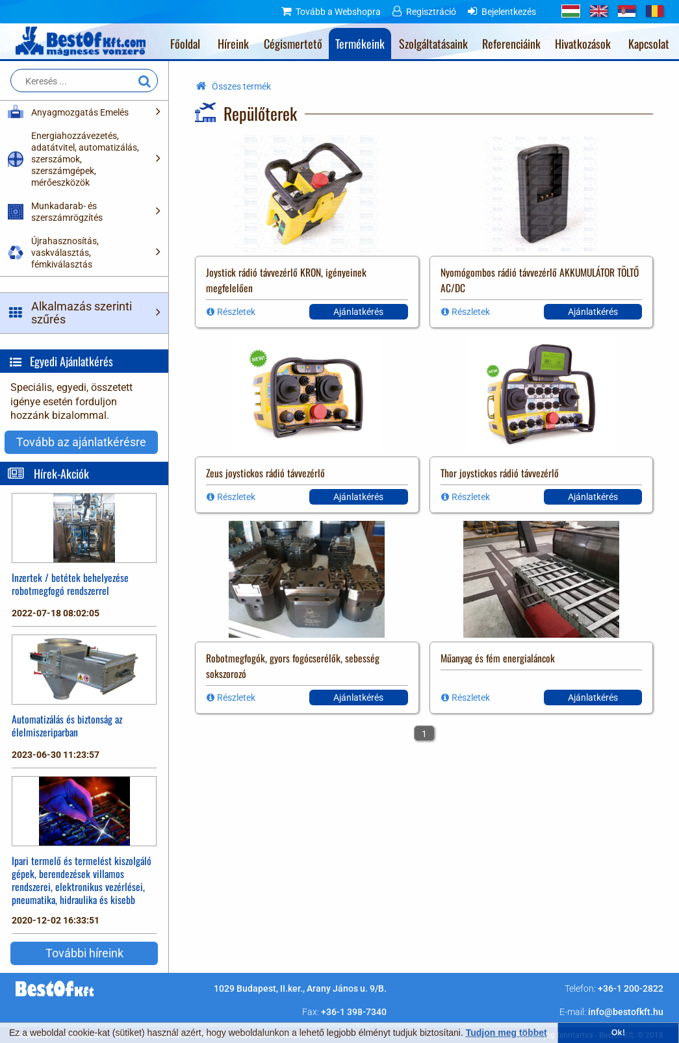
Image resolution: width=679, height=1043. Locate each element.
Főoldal (185, 43)
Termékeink (360, 43)
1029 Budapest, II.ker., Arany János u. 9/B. (300, 988)
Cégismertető (293, 43)
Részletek (236, 312)
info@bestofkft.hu (625, 1012)
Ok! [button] (618, 1032)
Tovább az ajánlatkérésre (81, 442)
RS (626, 11)
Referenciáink (511, 43)
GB (599, 11)
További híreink (84, 953)
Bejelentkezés (508, 11)
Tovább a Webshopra (338, 11)
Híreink (233, 43)
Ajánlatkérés (358, 312)
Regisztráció (431, 11)
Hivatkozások (583, 43)
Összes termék (241, 86)
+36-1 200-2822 (630, 988)
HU (571, 11)
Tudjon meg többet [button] (506, 1032)
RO (654, 11)
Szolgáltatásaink (433, 43)
